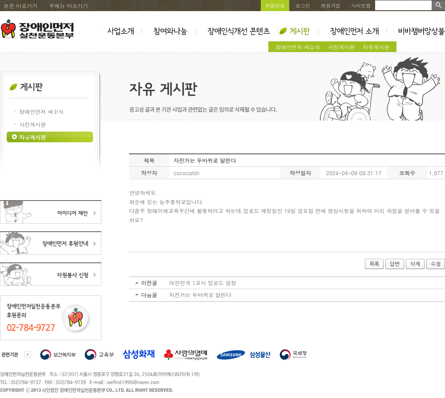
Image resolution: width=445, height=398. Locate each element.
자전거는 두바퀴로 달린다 (200, 294)
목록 (374, 264)
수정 (436, 264)
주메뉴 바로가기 (68, 5)
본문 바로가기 (20, 5)
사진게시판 (341, 47)
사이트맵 (361, 5)
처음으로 (275, 5)
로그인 (302, 5)
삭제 (415, 264)
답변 (395, 264)
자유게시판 (376, 47)
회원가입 (330, 5)
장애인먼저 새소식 (297, 47)
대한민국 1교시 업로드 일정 (202, 282)
